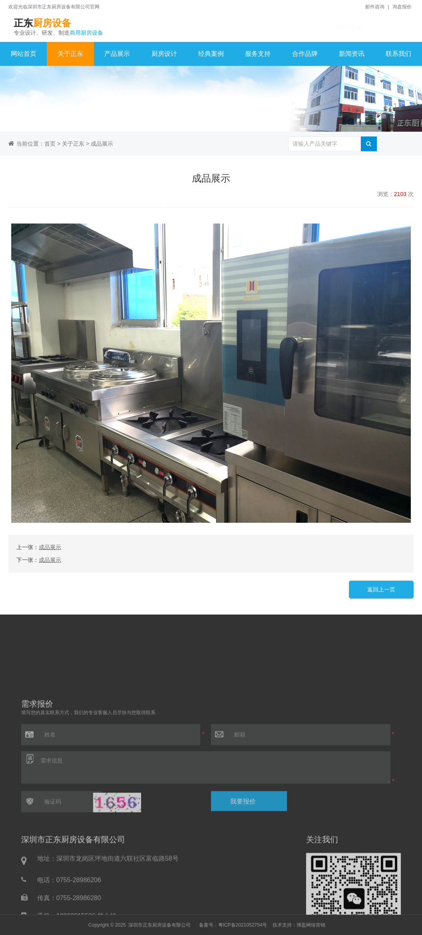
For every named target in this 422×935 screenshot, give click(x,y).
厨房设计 (164, 53)
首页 (50, 143)
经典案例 (211, 53)
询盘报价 (402, 7)
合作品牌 (305, 53)
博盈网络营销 (311, 925)
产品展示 (117, 53)
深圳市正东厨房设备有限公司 (159, 925)
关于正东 (70, 53)
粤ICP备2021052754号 (242, 925)
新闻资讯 (351, 53)
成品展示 (102, 143)
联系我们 (398, 53)
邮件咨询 (374, 7)
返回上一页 (381, 589)
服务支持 (258, 53)
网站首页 (23, 53)
